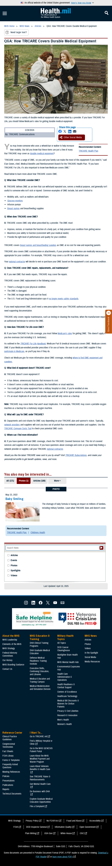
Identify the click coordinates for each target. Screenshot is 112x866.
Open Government (87, 826)
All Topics (61, 642)
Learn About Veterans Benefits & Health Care (40, 768)
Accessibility (95, 820)
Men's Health (63, 719)
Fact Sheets (7, 751)
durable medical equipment (42, 153)
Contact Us (7, 669)
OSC (82, 833)
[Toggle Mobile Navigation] (4, 13)
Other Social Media (71, 137)
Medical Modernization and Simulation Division (40, 688)
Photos (14, 565)
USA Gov (48, 833)
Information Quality (63, 826)
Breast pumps (13, 208)
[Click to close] (108, 313)
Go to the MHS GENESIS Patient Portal (41, 750)
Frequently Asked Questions (10, 766)
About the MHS (11, 635)
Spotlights (15, 570)
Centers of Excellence (67, 691)
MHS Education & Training (40, 637)
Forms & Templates (11, 760)
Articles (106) (39, 480)
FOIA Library (8, 755)
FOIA (15, 826)
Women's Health (64, 724)
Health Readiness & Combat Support (66, 686)
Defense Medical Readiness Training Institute (38, 660)
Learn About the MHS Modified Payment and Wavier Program (40, 758)
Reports (5, 789)
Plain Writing (30, 833)
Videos (14, 575)
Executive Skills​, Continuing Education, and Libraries (39, 671)
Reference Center (12, 732)
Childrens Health (38, 532)
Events (14, 560)
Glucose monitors (15, 200)
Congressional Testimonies (8, 745)
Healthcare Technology (67, 696)
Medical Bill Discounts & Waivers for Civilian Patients (68, 703)
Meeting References (11, 771)
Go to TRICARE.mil (38, 736)
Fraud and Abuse (73, 820)
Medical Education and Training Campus (40, 680)
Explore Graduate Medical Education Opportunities (41, 800)
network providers (12, 424)
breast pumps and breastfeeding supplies (38, 245)
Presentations (8, 780)
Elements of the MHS (11, 644)
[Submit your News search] (101, 548)
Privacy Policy (32, 820)
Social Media (90, 657)
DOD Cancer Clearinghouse (63, 649)
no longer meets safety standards (63, 298)
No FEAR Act (52, 820)
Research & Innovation (67, 715)
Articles (14, 555)
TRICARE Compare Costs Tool (17, 428)
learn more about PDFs (62, 856)
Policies (5, 776)
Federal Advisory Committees (9, 654)
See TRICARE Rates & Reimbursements (40, 778)
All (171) (10, 480)
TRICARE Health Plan (88, 150)
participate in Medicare (14, 351)
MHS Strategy (8, 648)
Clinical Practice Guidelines (9, 738)
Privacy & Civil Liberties (67, 710)
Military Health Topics (65, 637)
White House (66, 833)
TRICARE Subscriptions (75, 455)
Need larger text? (16, 32)
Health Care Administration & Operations (64, 677)
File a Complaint (37, 806)
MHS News (91, 635)
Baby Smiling (14, 499)
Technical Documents (11, 793)
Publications (7, 785)
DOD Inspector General (36, 826)
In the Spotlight (91, 652)
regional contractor (17, 261)
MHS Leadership (9, 639)
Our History (7, 660)
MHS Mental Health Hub (68, 662)
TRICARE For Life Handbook (33, 343)
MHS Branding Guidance (13, 664)
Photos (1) (23, 480)
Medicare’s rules (65, 333)
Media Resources (92, 661)
